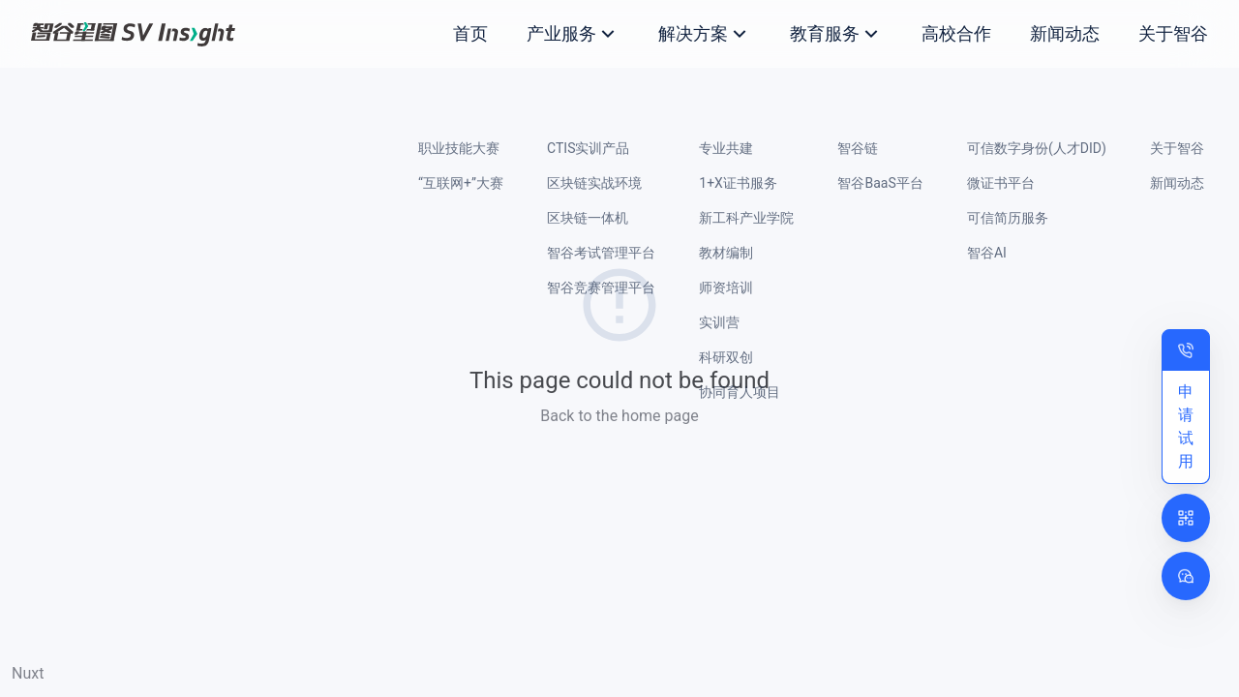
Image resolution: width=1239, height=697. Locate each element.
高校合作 (956, 33)
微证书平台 (1001, 183)
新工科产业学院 (746, 218)
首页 (470, 33)
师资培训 (726, 287)
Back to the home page (619, 416)
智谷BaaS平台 (879, 183)
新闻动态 (1065, 33)
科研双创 (726, 357)
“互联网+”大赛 (460, 183)
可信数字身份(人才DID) (1036, 148)
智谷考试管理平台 (601, 252)
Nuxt (28, 673)
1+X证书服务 (738, 183)
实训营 (719, 322)
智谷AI (987, 252)
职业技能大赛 (458, 148)
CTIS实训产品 (588, 148)
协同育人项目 (739, 392)
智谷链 (857, 148)
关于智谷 (1173, 33)
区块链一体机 (587, 218)
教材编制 (726, 252)
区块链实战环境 (594, 183)
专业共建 (726, 148)
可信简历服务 (1007, 218)
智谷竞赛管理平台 (601, 287)
